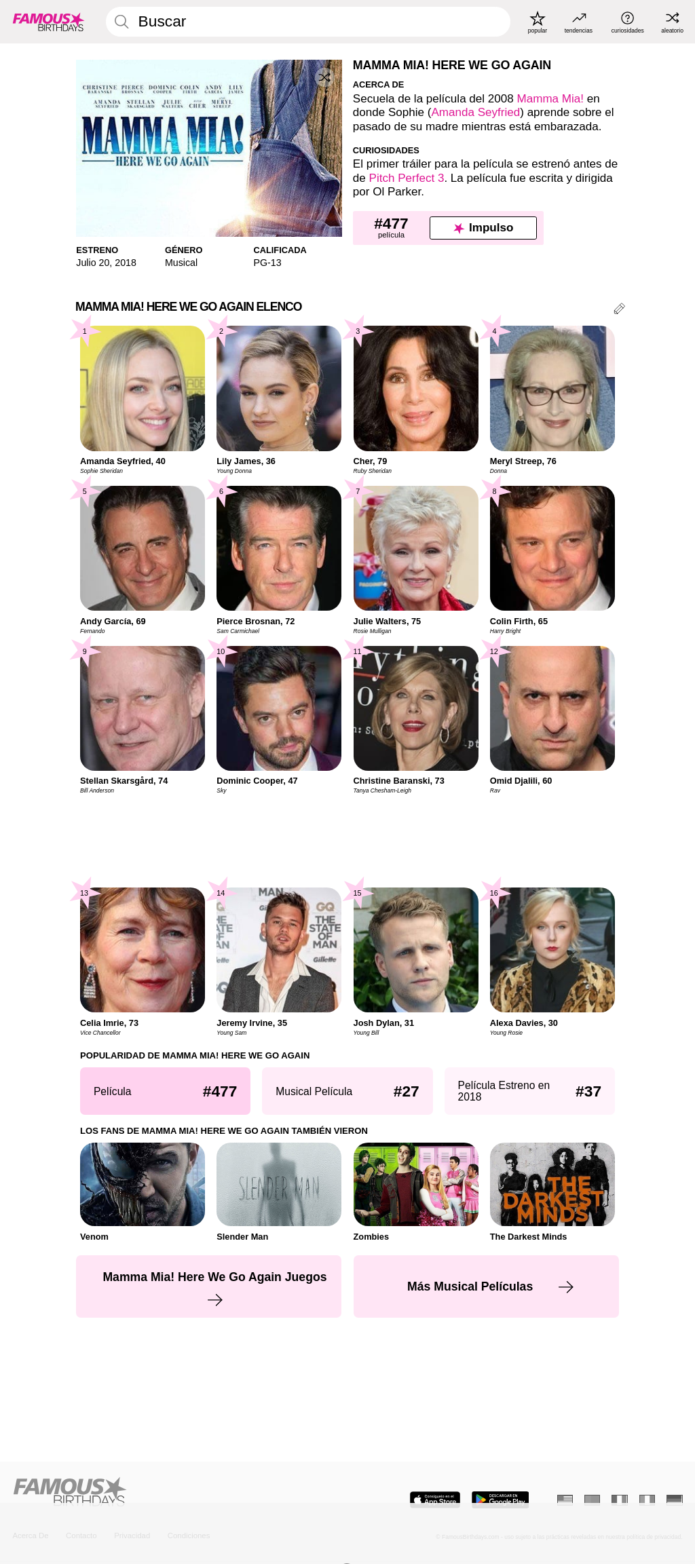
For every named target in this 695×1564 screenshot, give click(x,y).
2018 (125, 262)
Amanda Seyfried (475, 112)
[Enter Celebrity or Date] (308, 22)
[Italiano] (647, 1500)
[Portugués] (592, 1500)
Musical (181, 262)
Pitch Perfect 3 (407, 178)
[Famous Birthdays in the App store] (435, 1499)
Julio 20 (92, 262)
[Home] (175, 1492)
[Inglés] (565, 1500)
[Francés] (619, 1500)
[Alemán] (674, 1500)
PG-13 (268, 262)
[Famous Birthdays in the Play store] (500, 1499)
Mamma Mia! (550, 98)
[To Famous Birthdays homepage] (49, 21)
